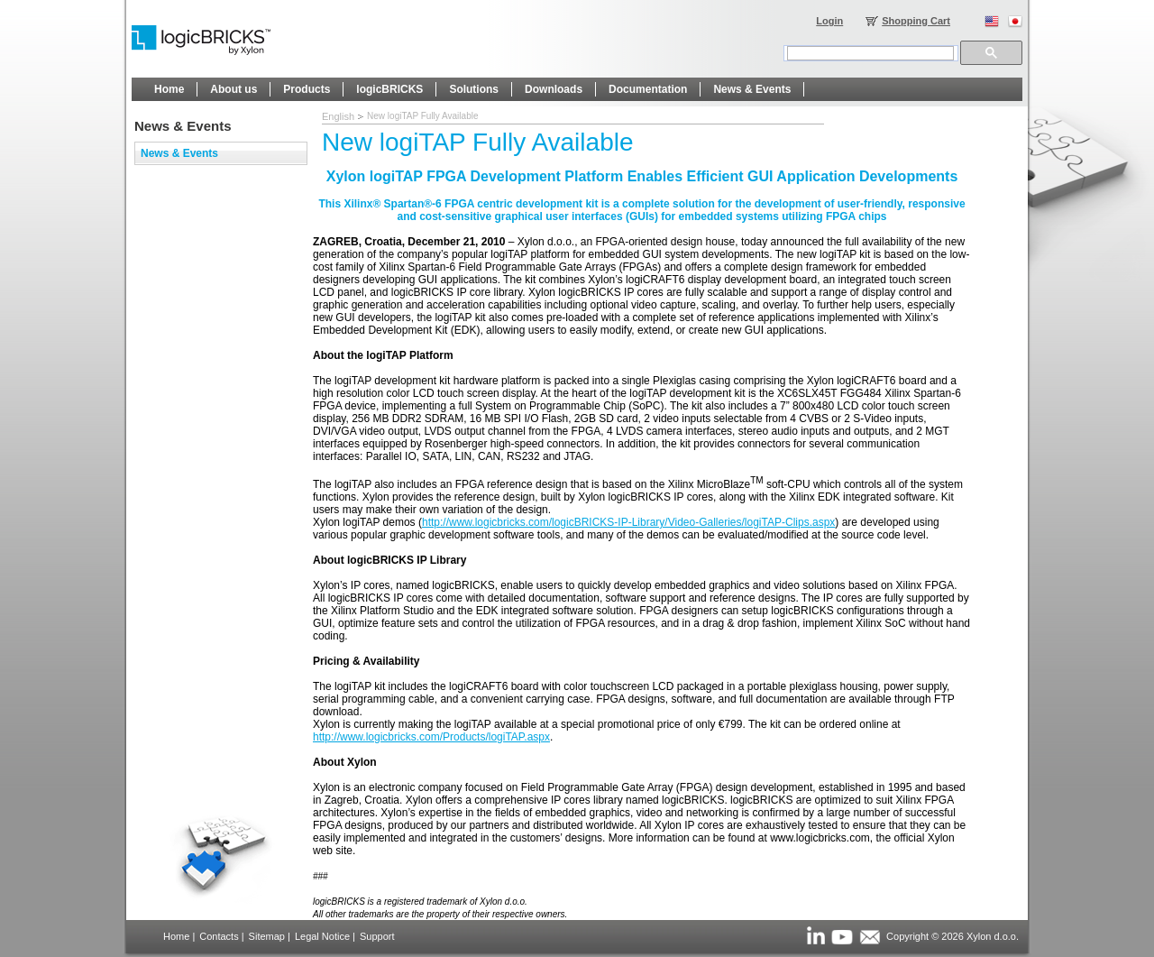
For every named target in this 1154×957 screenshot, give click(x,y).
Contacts (218, 936)
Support (377, 936)
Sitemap (267, 936)
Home (176, 936)
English (338, 116)
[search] (870, 53)
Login (829, 20)
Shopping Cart (916, 20)
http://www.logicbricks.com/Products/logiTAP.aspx (431, 737)
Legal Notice (322, 936)
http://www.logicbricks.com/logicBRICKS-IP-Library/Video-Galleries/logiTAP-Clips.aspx (628, 522)
